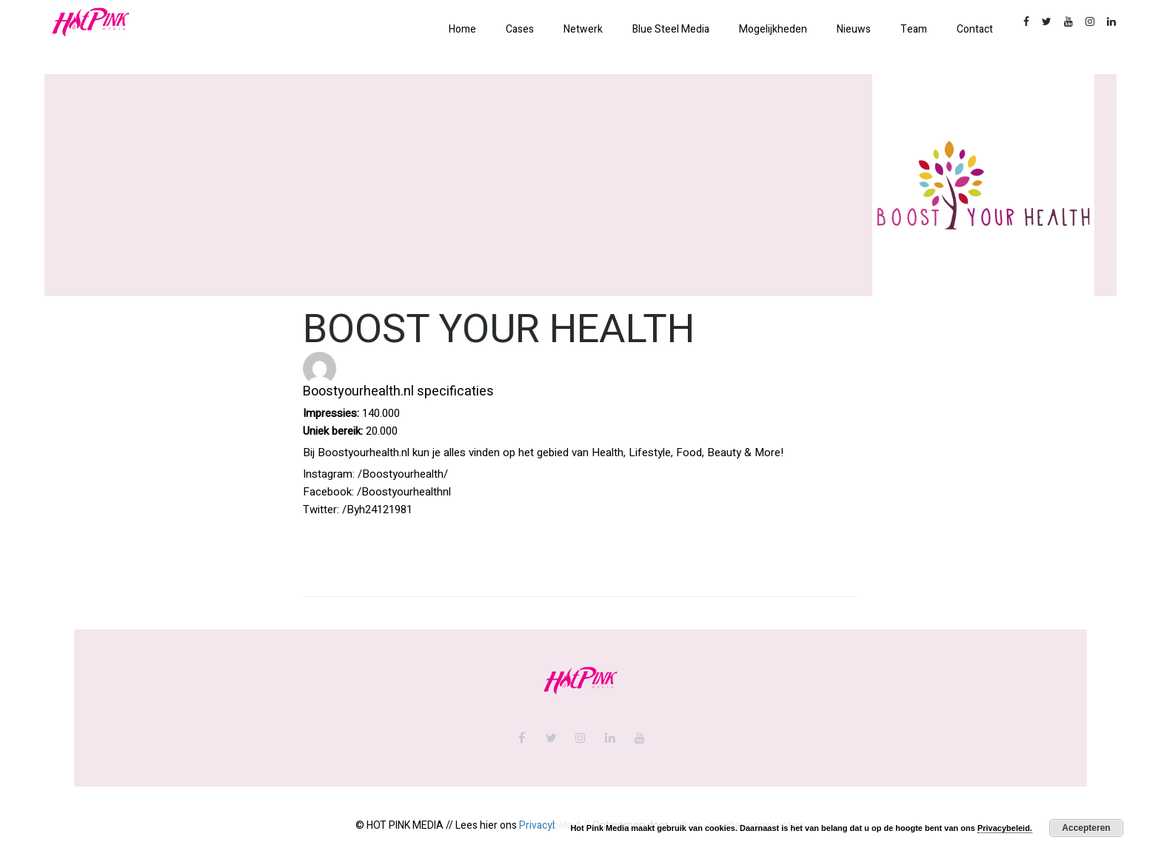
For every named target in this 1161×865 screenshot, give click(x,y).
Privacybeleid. (1004, 828)
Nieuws (854, 29)
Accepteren (1086, 828)
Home (462, 29)
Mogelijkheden (773, 29)
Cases (520, 29)
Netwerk (583, 29)
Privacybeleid (549, 825)
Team (913, 29)
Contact (975, 29)
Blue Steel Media (670, 29)
